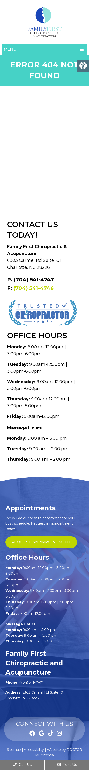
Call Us (22, 764)
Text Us (67, 764)
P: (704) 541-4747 (30, 279)
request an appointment (41, 542)
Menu (10, 49)
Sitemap (14, 750)
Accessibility (34, 750)
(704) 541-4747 (31, 682)
